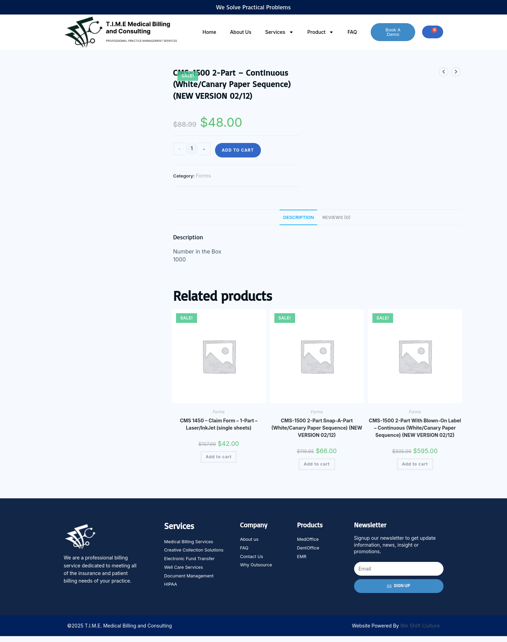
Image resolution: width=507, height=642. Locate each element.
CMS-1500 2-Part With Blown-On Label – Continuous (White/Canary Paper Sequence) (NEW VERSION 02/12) (415, 428)
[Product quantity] (192, 149)
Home (209, 32)
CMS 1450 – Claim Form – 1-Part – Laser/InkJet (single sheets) (218, 424)
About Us (240, 32)
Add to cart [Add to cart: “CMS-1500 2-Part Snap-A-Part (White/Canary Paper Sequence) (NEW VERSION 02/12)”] (317, 464)
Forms (203, 175)
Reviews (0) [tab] (337, 217)
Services (279, 32)
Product (321, 32)
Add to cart (238, 150)
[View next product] (456, 72)
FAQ (352, 32)
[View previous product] (443, 72)
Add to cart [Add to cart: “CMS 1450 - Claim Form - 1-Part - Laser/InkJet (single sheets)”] (219, 457)
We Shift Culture (420, 631)
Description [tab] (297, 217)
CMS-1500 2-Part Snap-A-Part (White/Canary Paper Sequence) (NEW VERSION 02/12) (316, 428)
